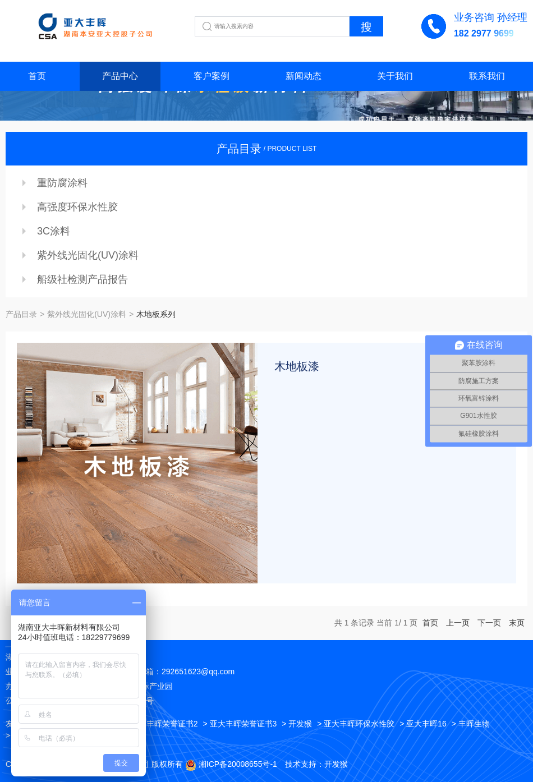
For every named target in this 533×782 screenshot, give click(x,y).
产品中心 (120, 76)
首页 (37, 76)
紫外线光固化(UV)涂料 (88, 255)
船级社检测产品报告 (82, 279)
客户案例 (211, 76)
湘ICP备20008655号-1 (238, 764)
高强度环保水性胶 (77, 207)
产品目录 (21, 314)
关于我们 (395, 76)
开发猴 (336, 764)
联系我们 (487, 76)
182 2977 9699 (484, 33)
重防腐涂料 (62, 182)
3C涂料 (53, 231)
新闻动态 (303, 76)
